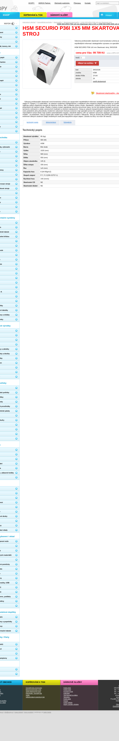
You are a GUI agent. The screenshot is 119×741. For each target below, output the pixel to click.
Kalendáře (66, 693)
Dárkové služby (72, 682)
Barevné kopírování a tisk (33, 689)
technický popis (32, 122)
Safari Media (47, 712)
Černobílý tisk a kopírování (34, 688)
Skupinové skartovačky (71, 22)
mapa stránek (19, 712)
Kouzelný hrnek (68, 691)
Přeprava (77, 3)
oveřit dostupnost (99, 81)
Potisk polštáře (67, 702)
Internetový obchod (29, 22)
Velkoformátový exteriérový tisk (35, 697)
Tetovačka (66, 697)
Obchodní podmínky (62, 3)
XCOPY (31, 3)
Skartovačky (58, 22)
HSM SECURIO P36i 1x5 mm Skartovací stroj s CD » (77, 24)
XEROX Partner (44, 3)
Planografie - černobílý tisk (34, 693)
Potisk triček (67, 688)
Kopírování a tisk (35, 682)
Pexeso (65, 701)
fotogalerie (67, 122)
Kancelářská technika (44, 22)
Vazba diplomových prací (33, 691)
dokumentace (51, 122)
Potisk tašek (67, 699)
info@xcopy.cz (8, 712)
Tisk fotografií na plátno (70, 695)
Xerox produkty (28, 712)
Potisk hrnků (67, 689)
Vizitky (28, 695)
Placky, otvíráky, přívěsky (71, 704)
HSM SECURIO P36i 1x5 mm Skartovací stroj (96, 22)
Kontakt (88, 3)
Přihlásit (109, 15)
